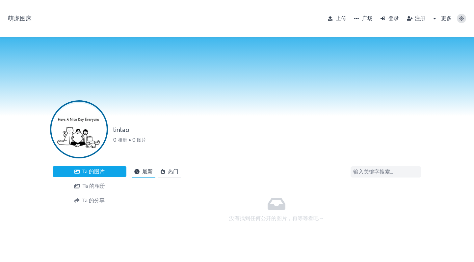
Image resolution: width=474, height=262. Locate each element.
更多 (442, 18)
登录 (390, 18)
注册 (416, 18)
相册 (122, 140)
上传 (337, 18)
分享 (89, 201)
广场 (363, 18)
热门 (169, 171)
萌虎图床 (20, 18)
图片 (141, 140)
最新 (143, 171)
